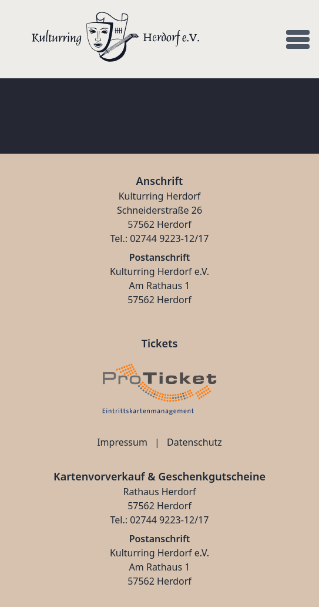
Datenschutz (194, 442)
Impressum (122, 442)
